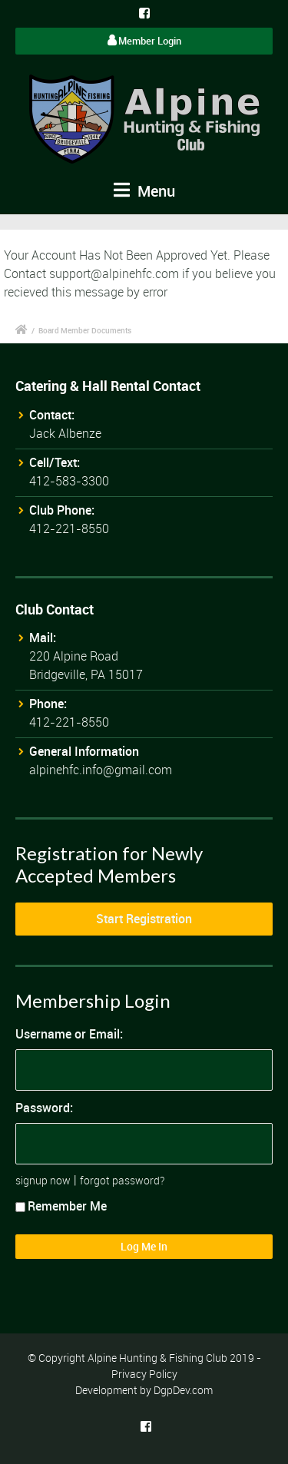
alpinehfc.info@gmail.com (100, 769)
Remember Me (61, 1205)
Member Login (144, 41)
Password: (44, 1107)
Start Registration (144, 918)
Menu (144, 191)
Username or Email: (69, 1033)
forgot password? (122, 1180)
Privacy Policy (144, 1373)
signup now (43, 1180)
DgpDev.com (183, 1390)
